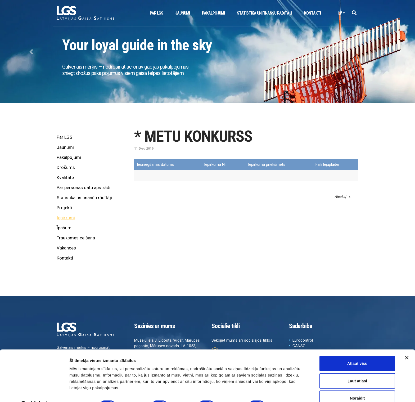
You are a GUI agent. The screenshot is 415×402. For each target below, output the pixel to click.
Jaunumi (182, 13)
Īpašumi (65, 227)
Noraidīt (357, 384)
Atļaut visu (357, 350)
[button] (354, 13)
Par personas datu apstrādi (83, 187)
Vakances (66, 248)
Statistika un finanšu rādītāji (264, 13)
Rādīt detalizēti (288, 391)
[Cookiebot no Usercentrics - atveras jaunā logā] (34, 392)
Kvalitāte (65, 177)
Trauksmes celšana (76, 237)
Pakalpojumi (213, 13)
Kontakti (312, 13)
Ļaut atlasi (357, 367)
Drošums (66, 167)
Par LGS (156, 13)
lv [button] (340, 13)
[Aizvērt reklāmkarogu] (407, 344)
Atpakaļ (342, 197)
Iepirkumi (66, 217)
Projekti (64, 207)
